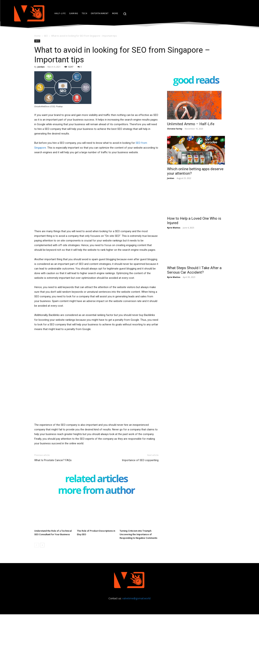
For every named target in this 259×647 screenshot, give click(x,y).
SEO (46, 35)
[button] (125, 14)
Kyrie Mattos (173, 227)
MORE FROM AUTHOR (96, 491)
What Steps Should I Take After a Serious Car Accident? (194, 270)
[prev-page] (36, 545)
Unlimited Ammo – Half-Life (190, 124)
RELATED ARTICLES (96, 479)
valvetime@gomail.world (136, 598)
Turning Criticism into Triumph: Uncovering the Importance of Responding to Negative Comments (138, 534)
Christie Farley (174, 128)
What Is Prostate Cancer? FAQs (53, 460)
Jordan (41, 66)
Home (37, 35)
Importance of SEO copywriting (140, 460)
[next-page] (42, 545)
